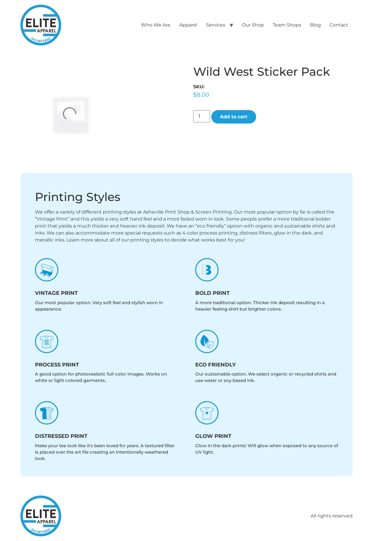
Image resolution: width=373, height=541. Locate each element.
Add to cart (233, 116)
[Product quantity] (201, 116)
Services (215, 25)
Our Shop (253, 25)
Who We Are (155, 25)
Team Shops (287, 25)
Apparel (188, 25)
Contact (339, 25)
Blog (315, 25)
